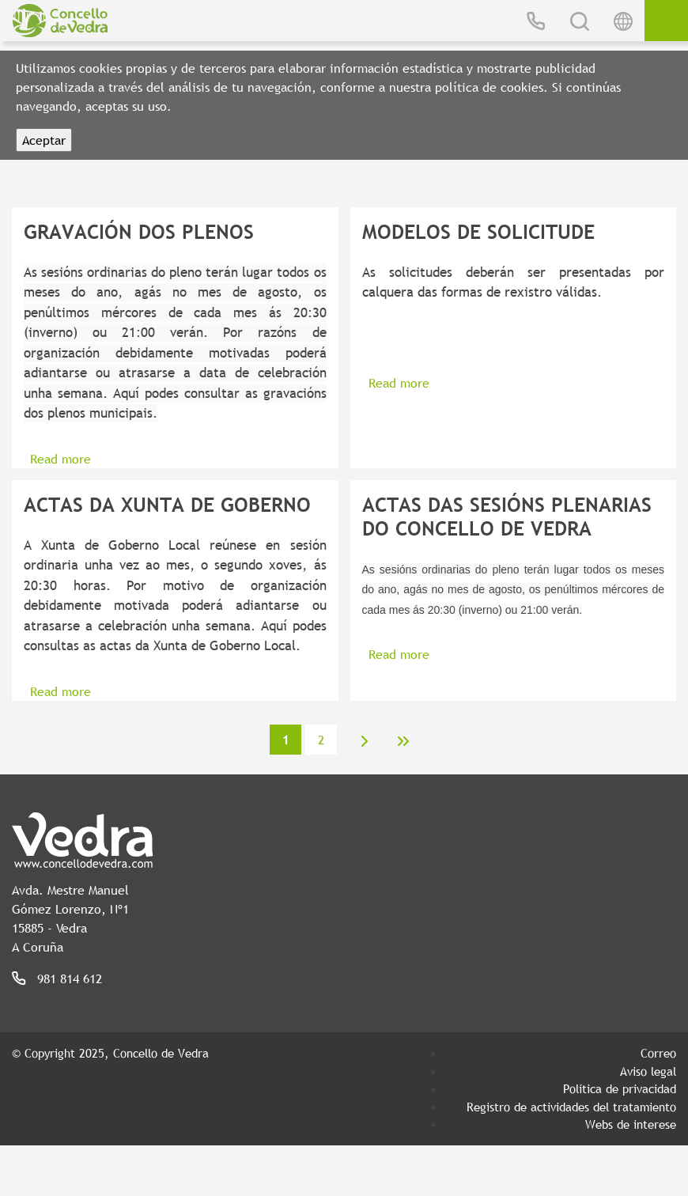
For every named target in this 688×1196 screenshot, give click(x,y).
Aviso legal (648, 1071)
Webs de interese (630, 1124)
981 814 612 (69, 978)
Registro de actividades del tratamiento (571, 1107)
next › (364, 741)
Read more (60, 458)
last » (403, 741)
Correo (658, 1053)
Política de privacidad (619, 1088)
